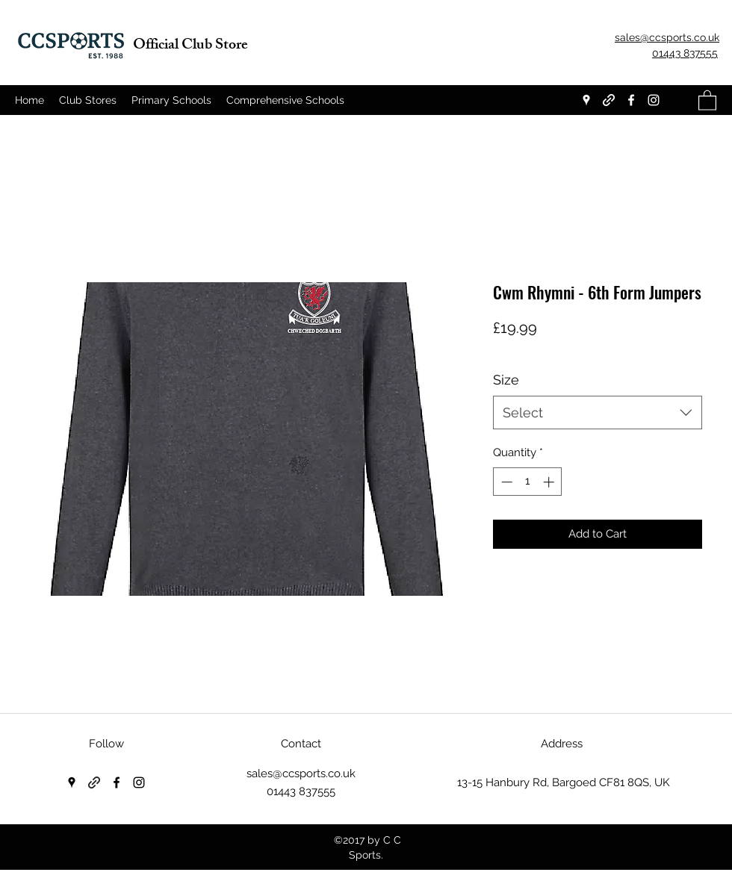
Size (506, 379)
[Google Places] (586, 100)
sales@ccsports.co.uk (301, 773)
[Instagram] (653, 100)
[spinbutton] (527, 482)
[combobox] (597, 412)
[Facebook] (631, 100)
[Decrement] (505, 482)
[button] (707, 99)
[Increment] (550, 482)
